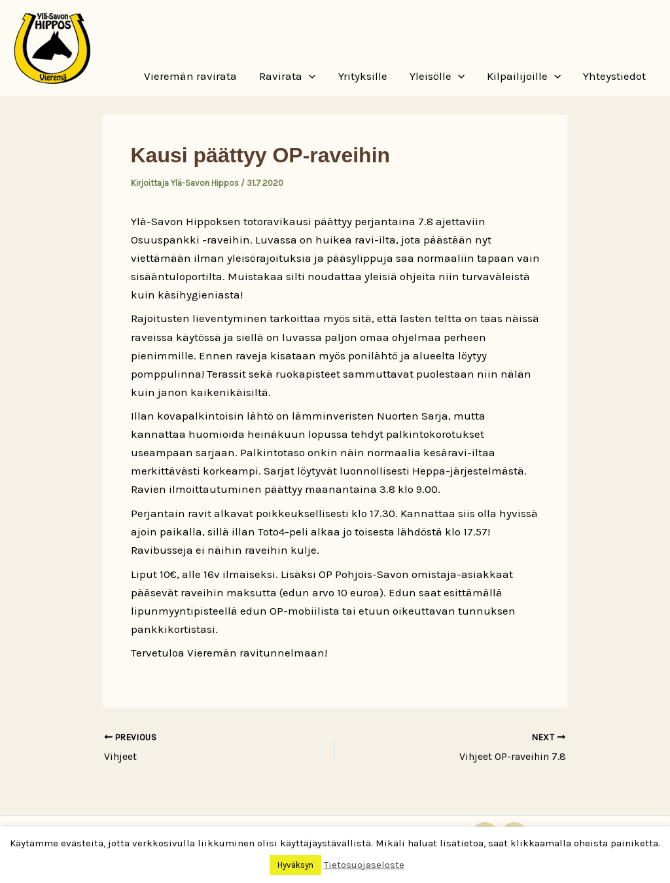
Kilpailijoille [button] (524, 76)
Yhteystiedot (614, 75)
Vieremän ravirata (190, 75)
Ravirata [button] (287, 76)
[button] (308, 76)
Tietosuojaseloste (364, 865)
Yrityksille (362, 75)
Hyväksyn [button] (295, 865)
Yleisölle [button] (437, 76)
